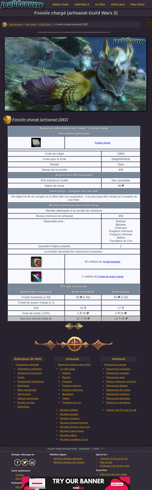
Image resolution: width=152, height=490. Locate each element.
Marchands (23, 385)
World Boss (24, 406)
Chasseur (67, 381)
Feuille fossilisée (111, 261)
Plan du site (106, 462)
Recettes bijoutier (69, 414)
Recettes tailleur (68, 435)
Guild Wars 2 (81, 4)
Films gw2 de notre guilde (113, 474)
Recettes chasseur (70, 418)
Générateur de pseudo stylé (114, 466)
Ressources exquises (117, 373)
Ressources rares (115, 377)
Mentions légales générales (68, 458)
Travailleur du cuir (71, 402)
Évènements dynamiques (31, 381)
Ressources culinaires (118, 394)
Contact (19, 475)
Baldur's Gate (60, 4)
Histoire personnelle (28, 398)
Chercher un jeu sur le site (114, 458)
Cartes (21, 377)
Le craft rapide (67, 369)
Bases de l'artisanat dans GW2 (74, 364)
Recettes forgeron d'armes (74, 423)
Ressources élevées (117, 385)
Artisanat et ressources (30, 373)
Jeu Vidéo (31, 24)
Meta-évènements (27, 390)
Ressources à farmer (115, 364)
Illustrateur (67, 394)
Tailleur (66, 398)
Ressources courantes (118, 369)
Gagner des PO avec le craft (121, 410)
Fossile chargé (102, 143)
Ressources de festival (118, 402)
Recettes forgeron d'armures (75, 427)
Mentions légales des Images (69, 462)
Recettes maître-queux (72, 431)
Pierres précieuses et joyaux (121, 381)
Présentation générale (27, 364)
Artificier (66, 373)
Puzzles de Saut (26, 402)
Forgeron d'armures (72, 390)
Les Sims (100, 4)
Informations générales (30, 369)
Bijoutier (66, 377)
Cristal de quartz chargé (111, 276)
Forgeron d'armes (71, 385)
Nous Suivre (137, 4)
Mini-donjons (24, 394)
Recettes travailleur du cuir (74, 439)
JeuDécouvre (16, 24)
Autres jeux (118, 4)
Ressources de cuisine (118, 390)
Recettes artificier (69, 410)
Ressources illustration (118, 398)
